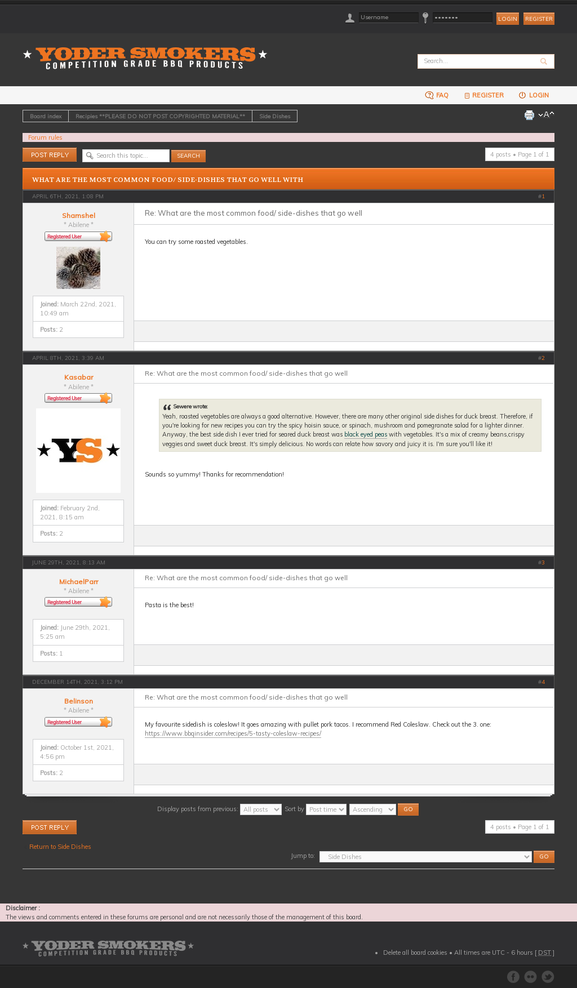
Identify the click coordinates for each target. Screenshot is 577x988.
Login (533, 95)
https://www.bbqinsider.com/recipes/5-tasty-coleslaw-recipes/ (233, 733)
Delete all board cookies (415, 952)
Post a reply (50, 155)
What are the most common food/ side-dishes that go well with (167, 179)
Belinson (78, 701)
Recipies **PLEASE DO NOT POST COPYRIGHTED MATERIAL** (160, 116)
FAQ (437, 95)
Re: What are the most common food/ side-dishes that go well (253, 212)
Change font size (546, 115)
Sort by (316, 809)
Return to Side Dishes (60, 847)
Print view (529, 115)
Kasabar (78, 377)
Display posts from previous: (219, 809)
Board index (45, 116)
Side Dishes (274, 116)
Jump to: (303, 856)
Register (539, 19)
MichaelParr (78, 581)
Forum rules (45, 137)
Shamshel (78, 215)
